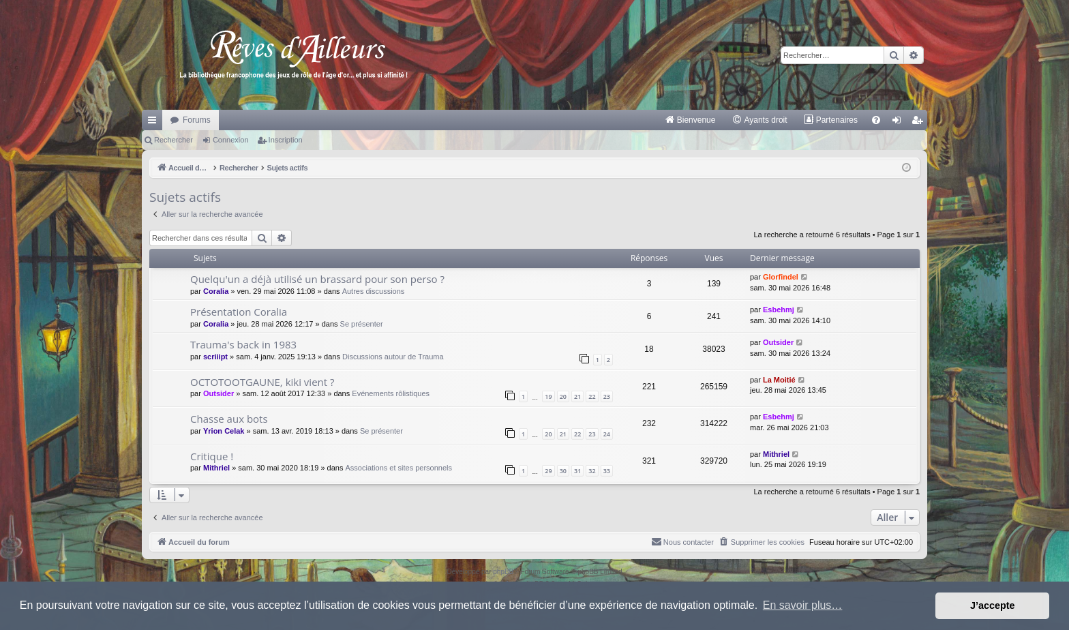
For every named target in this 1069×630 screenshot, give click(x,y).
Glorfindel (780, 277)
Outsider (778, 342)
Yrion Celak (224, 431)
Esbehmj (778, 309)
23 (606, 396)
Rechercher (173, 140)
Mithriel (216, 468)
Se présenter (361, 324)
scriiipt (215, 356)
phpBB (503, 571)
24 (606, 434)
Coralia (215, 291)
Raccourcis (154, 122)
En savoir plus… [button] (803, 605)
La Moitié (779, 380)
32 (591, 470)
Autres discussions (373, 291)
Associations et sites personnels (399, 468)
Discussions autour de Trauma (393, 356)
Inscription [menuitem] (920, 122)
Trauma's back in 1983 (243, 344)
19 (548, 396)
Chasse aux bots (229, 418)
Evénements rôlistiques (391, 393)
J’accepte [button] (992, 605)
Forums (197, 120)
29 (548, 470)
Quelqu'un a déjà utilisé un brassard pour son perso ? (317, 279)
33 (606, 470)
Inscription (286, 140)
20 (563, 396)
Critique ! (211, 456)
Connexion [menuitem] (899, 122)
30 (563, 470)
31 (577, 470)
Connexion (231, 140)
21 (577, 396)
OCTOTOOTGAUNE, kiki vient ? (262, 382)
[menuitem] (690, 120)
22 (591, 396)
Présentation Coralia (238, 311)
